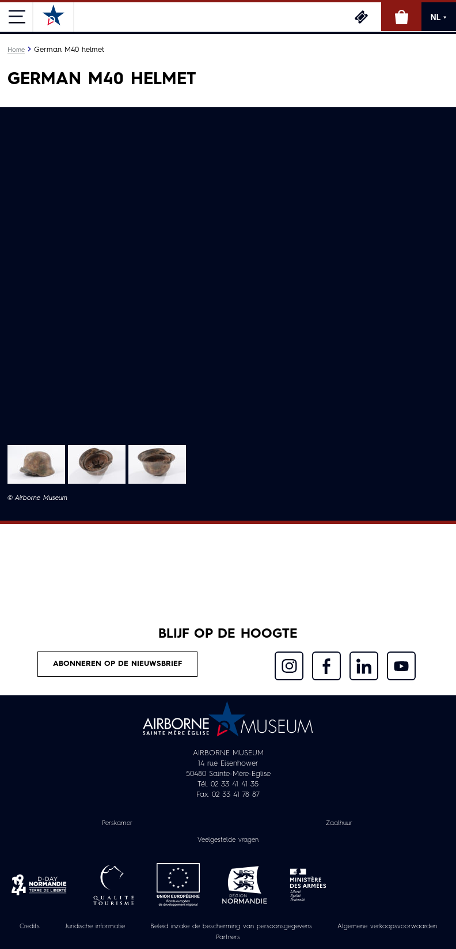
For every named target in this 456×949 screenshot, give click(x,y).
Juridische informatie (95, 926)
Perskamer (117, 823)
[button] (36, 464)
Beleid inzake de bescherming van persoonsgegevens (231, 926)
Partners (228, 937)
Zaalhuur (339, 823)
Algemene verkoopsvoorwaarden (387, 926)
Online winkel (401, 16)
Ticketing (361, 16)
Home (16, 50)
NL (439, 17)
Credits (30, 926)
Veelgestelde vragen (228, 840)
